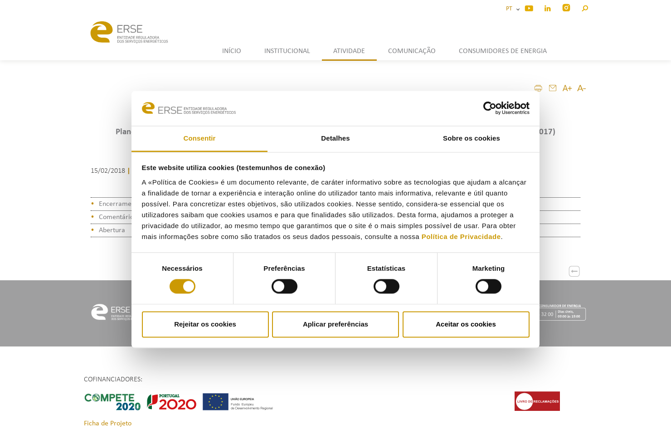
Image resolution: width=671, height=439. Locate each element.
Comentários (117, 217)
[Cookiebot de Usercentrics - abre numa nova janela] (490, 108)
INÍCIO (231, 51)
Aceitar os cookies (466, 324)
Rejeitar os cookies (205, 324)
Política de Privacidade (461, 236)
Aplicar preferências (335, 324)
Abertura (112, 230)
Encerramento (120, 204)
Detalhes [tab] (335, 138)
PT (510, 8)
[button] (584, 7)
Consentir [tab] (200, 138)
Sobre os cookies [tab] (471, 138)
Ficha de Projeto (107, 423)
